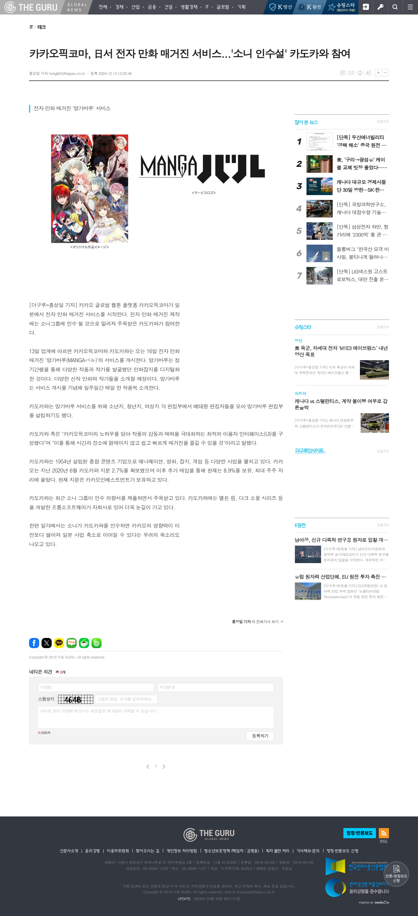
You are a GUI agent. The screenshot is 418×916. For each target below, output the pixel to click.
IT (31, 27)
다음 (164, 766)
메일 (351, 73)
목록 (342, 73)
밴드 (96, 643)
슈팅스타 (303, 327)
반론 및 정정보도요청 (396, 874)
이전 (148, 766)
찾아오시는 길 (147, 850)
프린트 (360, 73)
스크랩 (369, 73)
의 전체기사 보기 (255, 621)
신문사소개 (69, 850)
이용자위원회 (118, 850)
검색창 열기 (395, 7)
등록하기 (260, 736)
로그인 (380, 7)
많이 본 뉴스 (306, 122)
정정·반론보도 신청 (342, 850)
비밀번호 (167, 687)
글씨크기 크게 (378, 72)
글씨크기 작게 (385, 72)
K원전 (300, 525)
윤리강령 (92, 850)
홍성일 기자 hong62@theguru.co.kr (57, 73)
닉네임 (45, 687)
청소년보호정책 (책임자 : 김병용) (231, 850)
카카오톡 (59, 643)
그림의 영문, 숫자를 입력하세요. (124, 699)
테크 (41, 27)
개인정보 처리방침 (181, 850)
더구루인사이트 (309, 450)
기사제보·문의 (308, 850)
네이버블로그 (71, 643)
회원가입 (365, 7)
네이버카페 (84, 643)
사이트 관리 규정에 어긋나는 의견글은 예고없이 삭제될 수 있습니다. (98, 711)
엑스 (47, 643)
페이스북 (34, 643)
